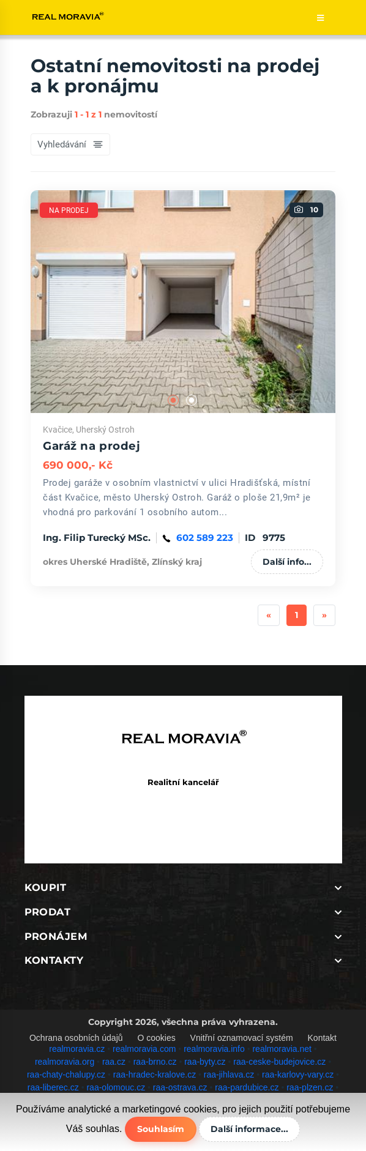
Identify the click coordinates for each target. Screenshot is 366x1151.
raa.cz (113, 1062)
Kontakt (322, 1038)
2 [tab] (192, 401)
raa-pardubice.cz (246, 1087)
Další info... (287, 561)
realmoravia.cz (77, 1049)
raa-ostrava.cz (180, 1087)
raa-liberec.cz (53, 1087)
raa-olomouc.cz (115, 1087)
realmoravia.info (214, 1049)
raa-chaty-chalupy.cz (66, 1074)
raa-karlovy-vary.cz (298, 1074)
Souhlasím (160, 1128)
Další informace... (249, 1128)
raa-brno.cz (155, 1062)
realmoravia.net (282, 1049)
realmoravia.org (64, 1062)
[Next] (324, 615)
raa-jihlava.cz (229, 1074)
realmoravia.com (144, 1049)
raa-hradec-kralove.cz (154, 1074)
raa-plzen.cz (309, 1087)
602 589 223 (204, 537)
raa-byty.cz (204, 1062)
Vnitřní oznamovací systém (241, 1038)
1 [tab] (174, 401)
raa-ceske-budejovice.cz (279, 1062)
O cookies (156, 1038)
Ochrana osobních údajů (76, 1038)
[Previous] (269, 615)
